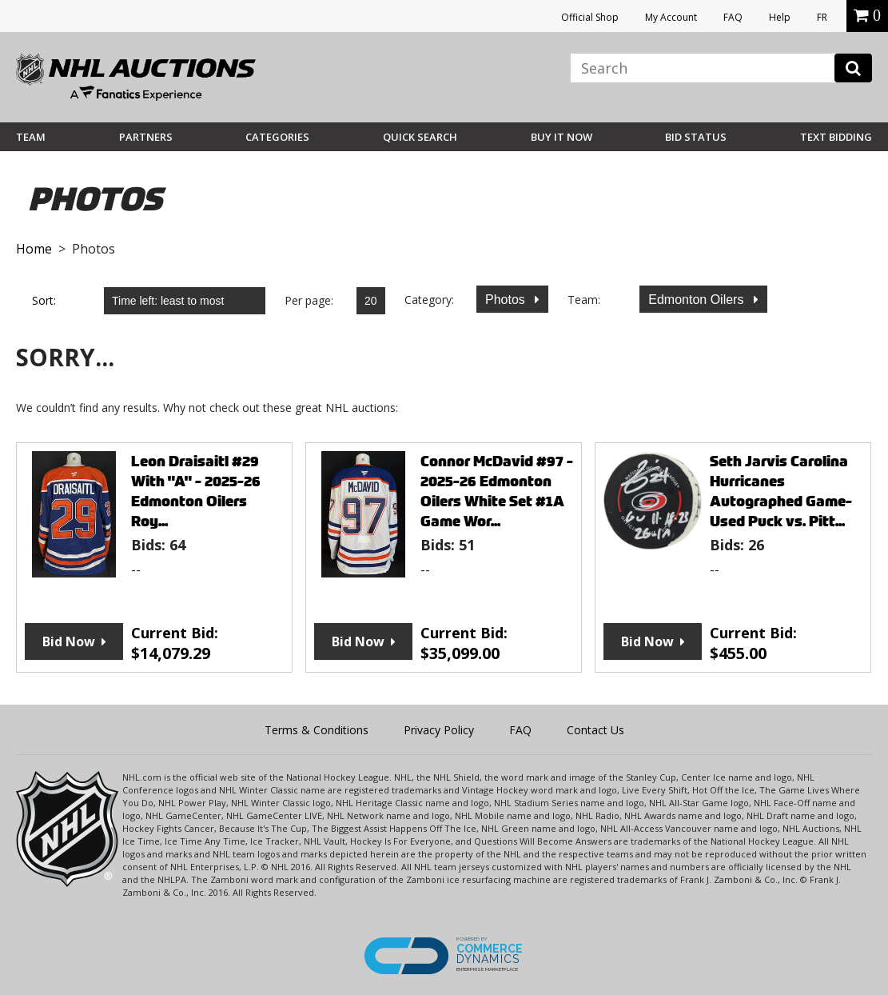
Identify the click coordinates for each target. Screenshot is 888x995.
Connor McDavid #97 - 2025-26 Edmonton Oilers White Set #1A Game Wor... (496, 491)
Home (34, 249)
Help (779, 17)
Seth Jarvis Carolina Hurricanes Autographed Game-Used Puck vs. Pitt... (781, 491)
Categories (277, 137)
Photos (506, 299)
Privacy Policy (439, 729)
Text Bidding (836, 137)
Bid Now (68, 641)
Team (31, 137)
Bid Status (696, 137)
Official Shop (590, 17)
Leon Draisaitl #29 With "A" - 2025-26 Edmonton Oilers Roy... (196, 491)
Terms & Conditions (316, 729)
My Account (671, 17)
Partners (146, 137)
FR (822, 17)
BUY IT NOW (561, 137)
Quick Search (420, 137)
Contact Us (595, 729)
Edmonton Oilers (697, 299)
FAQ (733, 17)
